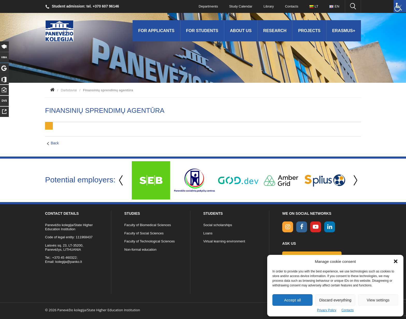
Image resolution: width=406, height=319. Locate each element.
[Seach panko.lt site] (353, 6)
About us (241, 30)
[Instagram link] (287, 226)
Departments (207, 6)
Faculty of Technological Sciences (149, 241)
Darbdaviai (69, 90)
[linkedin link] (329, 226)
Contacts (348, 310)
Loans (207, 233)
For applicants (156, 30)
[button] (395, 261)
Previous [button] (121, 180)
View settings (378, 300)
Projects (309, 30)
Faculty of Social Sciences (144, 233)
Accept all (292, 300)
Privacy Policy (326, 310)
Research (275, 30)
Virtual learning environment (224, 241)
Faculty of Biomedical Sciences (147, 225)
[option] (151, 180)
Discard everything (335, 300)
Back (55, 143)
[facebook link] (301, 226)
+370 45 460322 (64, 257)
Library (268, 6)
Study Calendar (239, 6)
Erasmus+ (343, 30)
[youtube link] (315, 226)
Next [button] (354, 180)
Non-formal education (140, 249)
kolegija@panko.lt (68, 262)
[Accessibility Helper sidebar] (400, 6)
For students (202, 30)
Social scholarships (217, 225)
